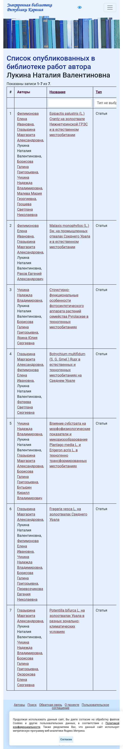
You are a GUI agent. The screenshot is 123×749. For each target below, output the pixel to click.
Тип (99, 92)
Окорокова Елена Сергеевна (26, 679)
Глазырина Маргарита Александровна (30, 134)
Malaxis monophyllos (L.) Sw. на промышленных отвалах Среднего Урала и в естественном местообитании (70, 236)
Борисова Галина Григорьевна (27, 166)
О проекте (72, 705)
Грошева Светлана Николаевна (27, 209)
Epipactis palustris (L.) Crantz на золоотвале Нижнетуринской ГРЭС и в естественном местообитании (69, 124)
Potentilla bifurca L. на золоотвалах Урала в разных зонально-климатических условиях (67, 621)
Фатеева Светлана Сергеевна (26, 407)
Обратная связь (50, 705)
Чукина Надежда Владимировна (29, 182)
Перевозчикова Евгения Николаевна (30, 594)
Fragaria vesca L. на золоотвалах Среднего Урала (68, 514)
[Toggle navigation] (110, 7)
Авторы (19, 705)
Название (57, 92)
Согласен (66, 739)
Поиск (32, 705)
